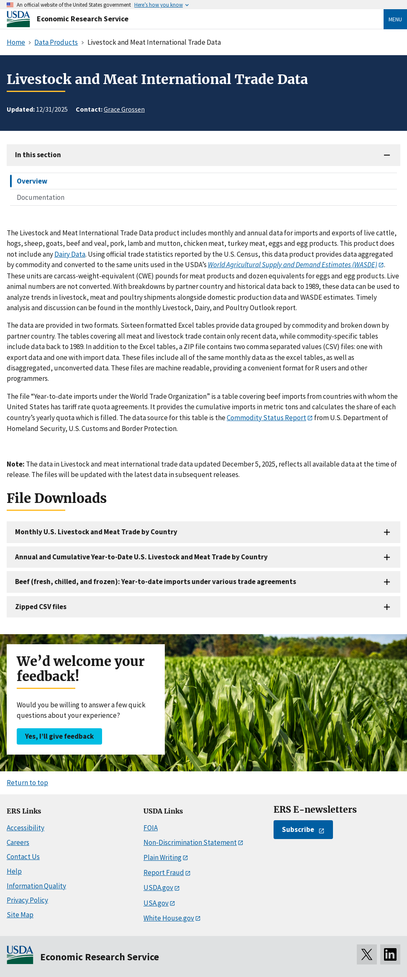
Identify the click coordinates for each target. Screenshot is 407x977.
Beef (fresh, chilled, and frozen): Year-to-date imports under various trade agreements (155, 581)
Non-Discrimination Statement (190, 842)
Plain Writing (162, 857)
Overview (32, 181)
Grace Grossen (124, 109)
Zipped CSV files (41, 606)
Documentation (40, 197)
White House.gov (168, 918)
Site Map (20, 914)
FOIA (150, 827)
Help (14, 871)
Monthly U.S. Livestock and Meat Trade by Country (96, 531)
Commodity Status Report (266, 417)
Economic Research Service (82, 18)
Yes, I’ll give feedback (59, 736)
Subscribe (298, 829)
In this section (38, 154)
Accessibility (25, 827)
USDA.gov (158, 887)
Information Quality (36, 885)
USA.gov (156, 903)
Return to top (27, 782)
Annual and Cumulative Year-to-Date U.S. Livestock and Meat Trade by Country (141, 556)
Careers (18, 842)
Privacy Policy (27, 900)
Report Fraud (163, 872)
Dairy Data (69, 254)
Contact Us (23, 856)
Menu (395, 19)
